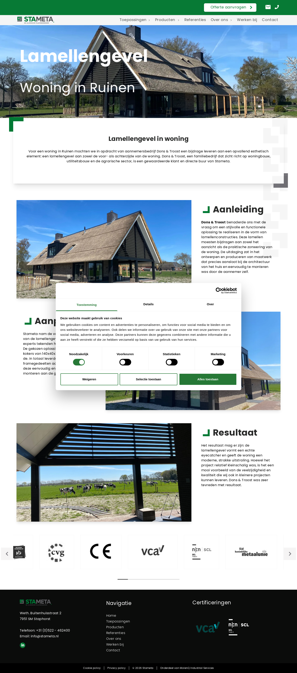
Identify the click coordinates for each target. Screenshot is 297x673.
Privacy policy (116, 668)
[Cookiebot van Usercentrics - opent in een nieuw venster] (219, 291)
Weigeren (89, 379)
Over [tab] (210, 304)
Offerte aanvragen (228, 7)
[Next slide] (290, 554)
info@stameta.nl (45, 636)
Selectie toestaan (148, 379)
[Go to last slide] (7, 554)
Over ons (219, 20)
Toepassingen (133, 20)
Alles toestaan (207, 379)
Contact (270, 20)
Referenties (195, 20)
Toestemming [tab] (87, 304)
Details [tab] (148, 304)
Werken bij (247, 20)
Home (111, 615)
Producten (165, 20)
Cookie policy (92, 668)
